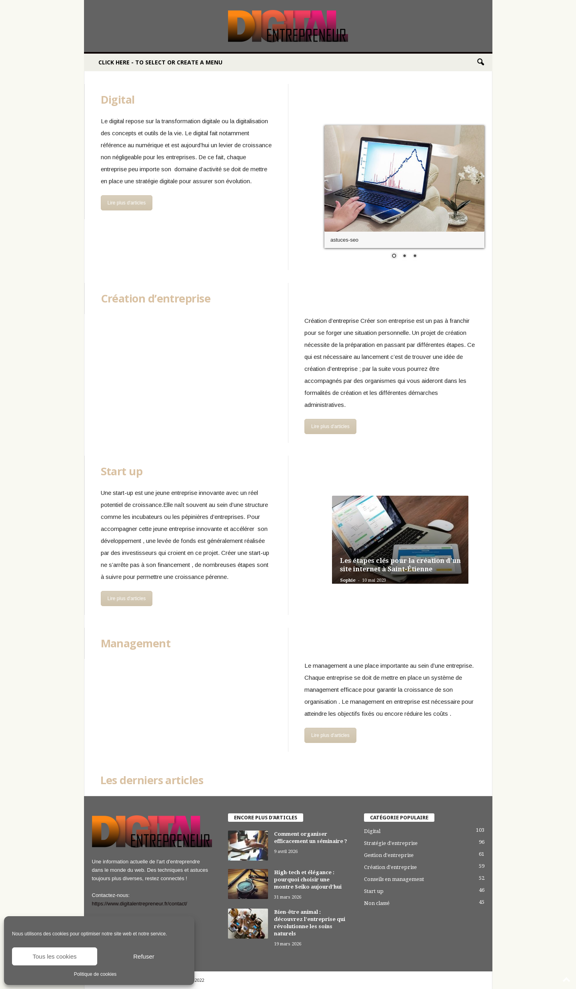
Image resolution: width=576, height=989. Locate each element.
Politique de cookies (95, 974)
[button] (480, 62)
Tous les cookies (54, 956)
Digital (372, 831)
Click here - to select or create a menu (160, 62)
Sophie (348, 580)
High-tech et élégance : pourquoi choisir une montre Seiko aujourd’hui (308, 879)
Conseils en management (394, 879)
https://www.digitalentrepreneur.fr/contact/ (139, 904)
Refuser (143, 956)
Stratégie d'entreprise (391, 843)
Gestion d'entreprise (389, 855)
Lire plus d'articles (127, 203)
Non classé (377, 903)
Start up (374, 891)
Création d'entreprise (390, 867)
